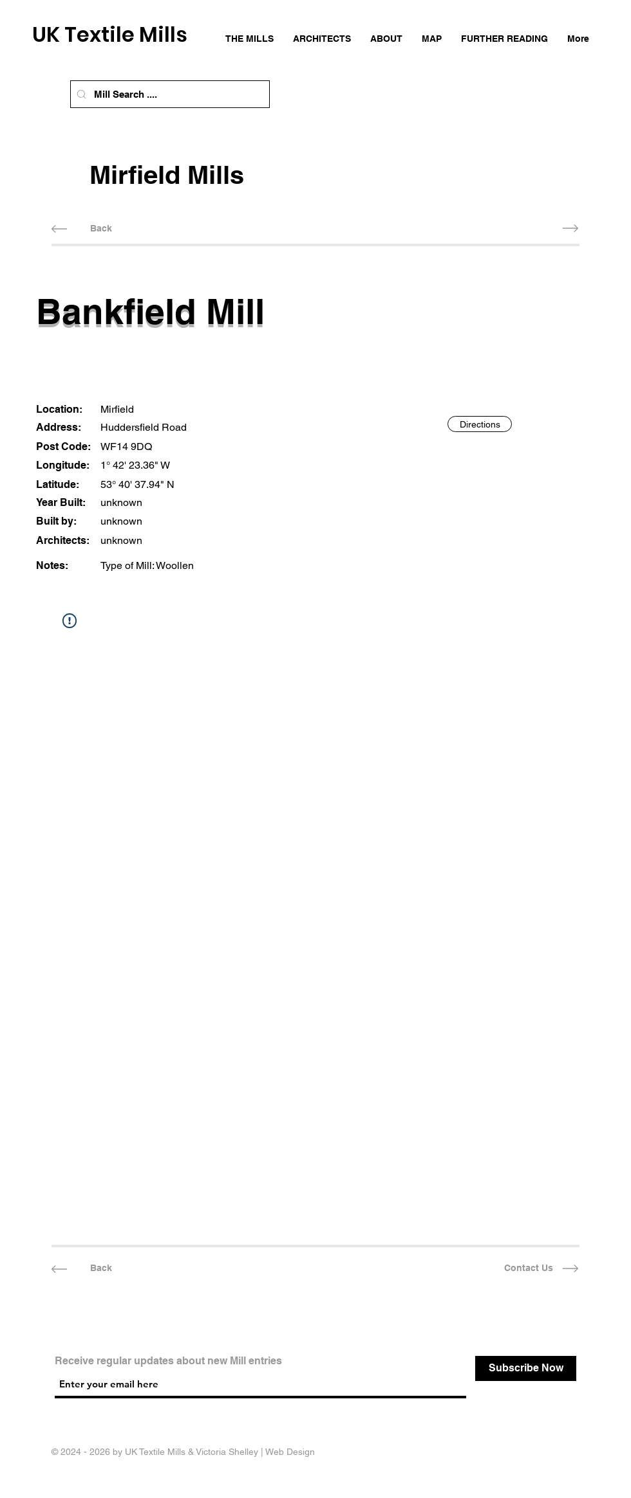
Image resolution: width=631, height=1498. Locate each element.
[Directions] (479, 424)
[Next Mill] (528, 229)
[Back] (101, 229)
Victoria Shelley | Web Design (255, 1452)
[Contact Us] (528, 1269)
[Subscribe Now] (525, 1368)
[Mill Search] (81, 94)
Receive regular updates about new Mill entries (168, 1361)
